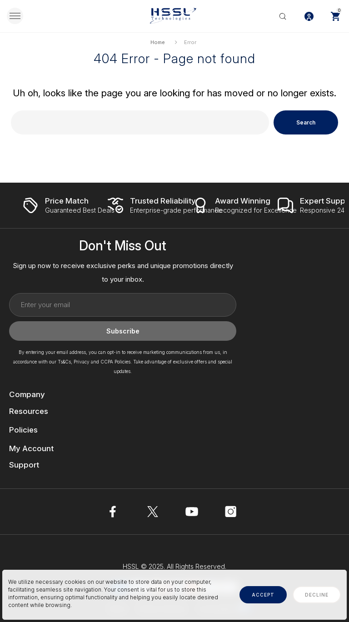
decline (317, 594)
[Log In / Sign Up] (309, 16)
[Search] (282, 16)
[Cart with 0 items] (335, 16)
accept (263, 594)
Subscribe (123, 331)
